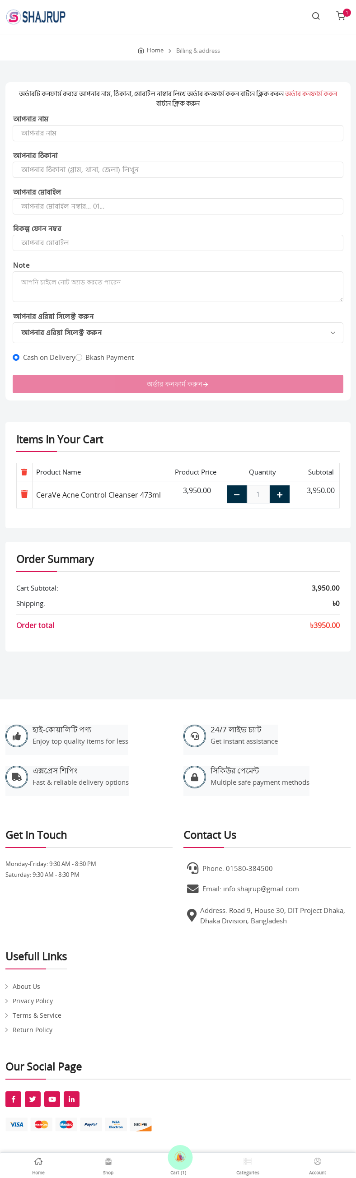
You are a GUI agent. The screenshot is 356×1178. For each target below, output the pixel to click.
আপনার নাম (31, 119)
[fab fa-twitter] (33, 1099)
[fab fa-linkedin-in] (72, 1099)
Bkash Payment (109, 357)
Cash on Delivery (49, 357)
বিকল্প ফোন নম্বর (37, 228)
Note (21, 265)
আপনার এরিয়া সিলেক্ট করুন (53, 316)
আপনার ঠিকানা (35, 155)
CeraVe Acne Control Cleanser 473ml (98, 495)
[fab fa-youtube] (52, 1099)
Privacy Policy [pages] (33, 1000)
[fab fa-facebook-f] (13, 1099)
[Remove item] (24, 494)
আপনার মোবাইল (37, 192)
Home (155, 50)
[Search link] (315, 16)
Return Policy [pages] (32, 1029)
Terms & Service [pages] (37, 1015)
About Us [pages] (26, 986)
